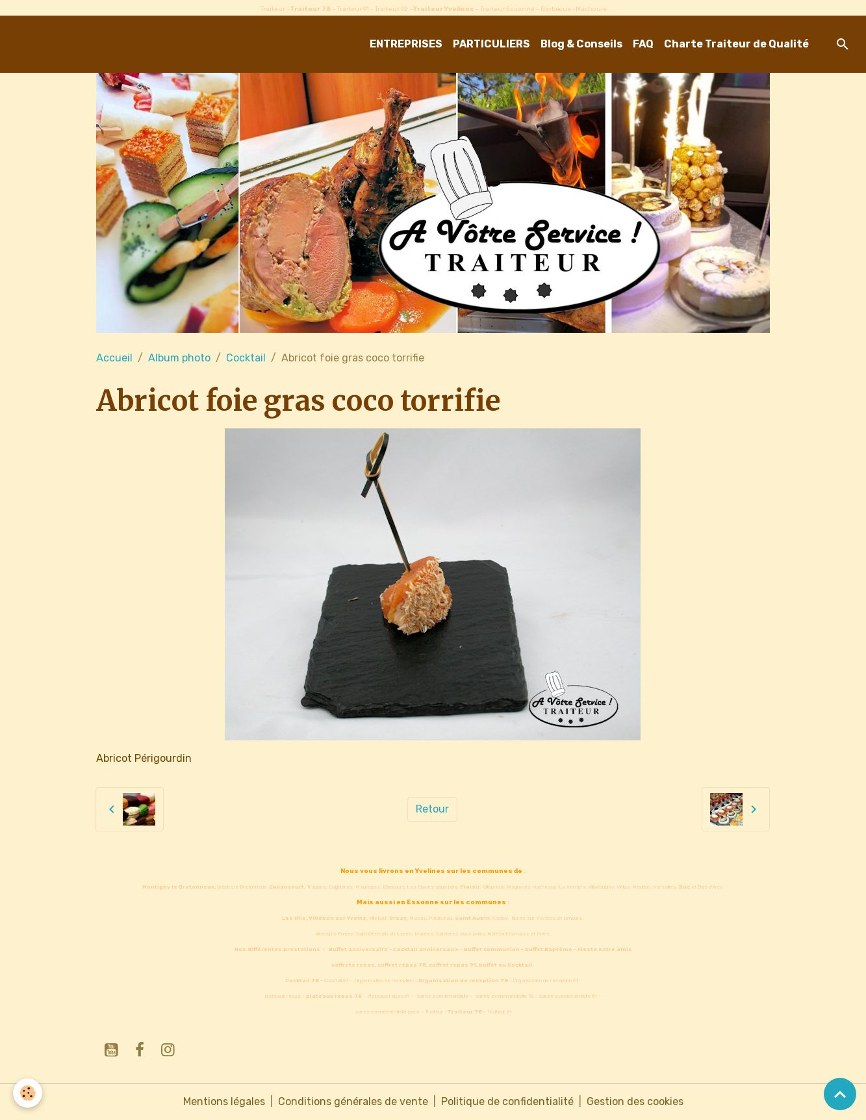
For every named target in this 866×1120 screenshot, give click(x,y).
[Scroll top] (840, 1094)
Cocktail (246, 358)
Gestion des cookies (635, 1101)
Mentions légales (224, 1101)
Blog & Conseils (581, 44)
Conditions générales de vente (353, 1101)
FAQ (643, 44)
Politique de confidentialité (507, 1101)
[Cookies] (27, 1093)
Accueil (114, 358)
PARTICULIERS (491, 44)
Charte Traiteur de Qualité (736, 44)
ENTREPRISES (406, 44)
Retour (432, 809)
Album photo (179, 358)
